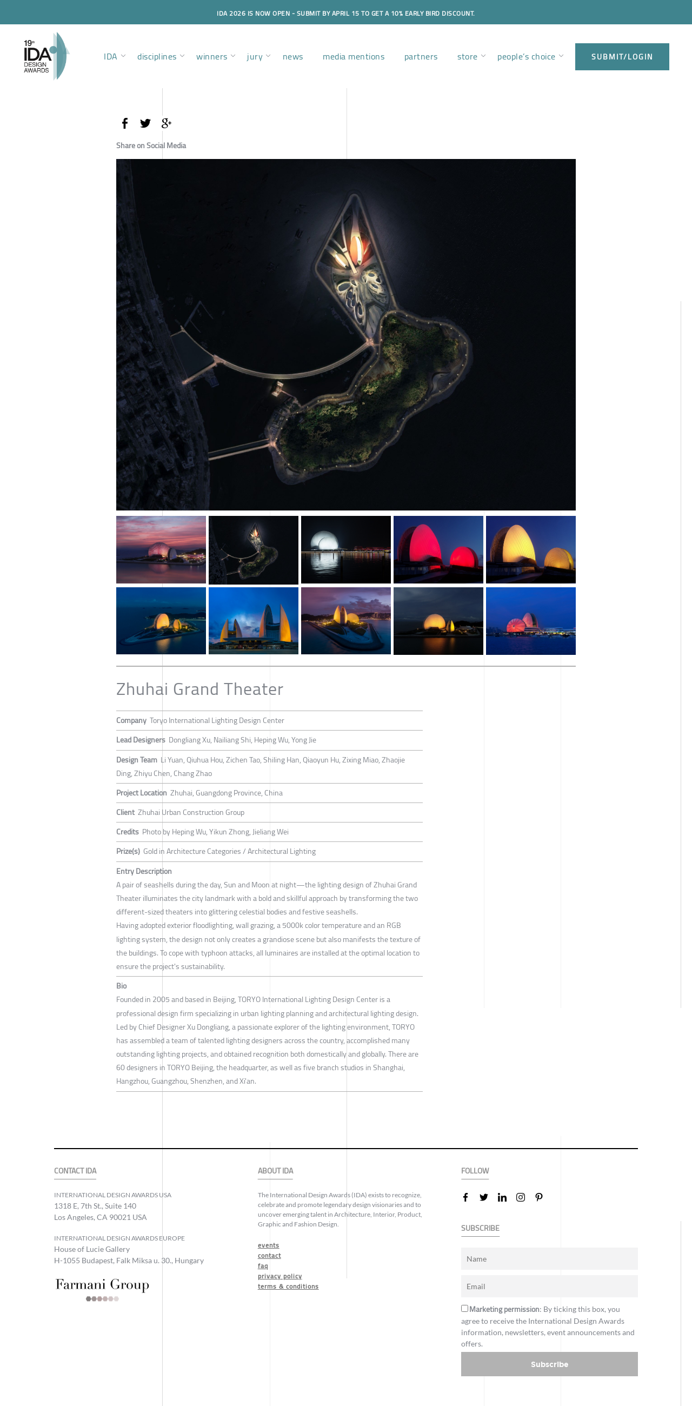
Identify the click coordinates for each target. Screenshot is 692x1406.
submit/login (622, 57)
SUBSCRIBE (480, 1228)
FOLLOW (475, 1171)
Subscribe (550, 1364)
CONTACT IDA (75, 1171)
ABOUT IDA (275, 1171)
